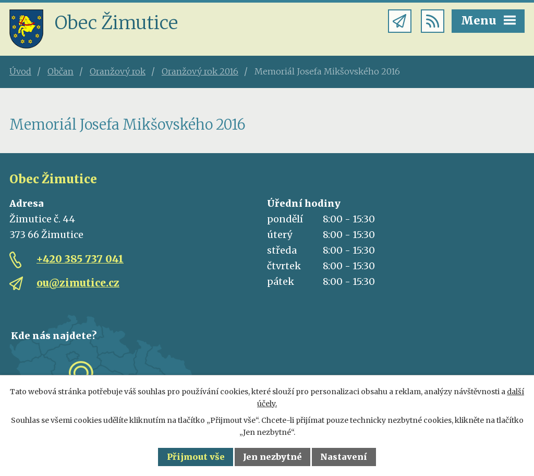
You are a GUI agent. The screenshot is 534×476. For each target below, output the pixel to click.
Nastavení (343, 457)
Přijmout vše (196, 457)
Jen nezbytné (272, 457)
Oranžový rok (117, 71)
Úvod (20, 71)
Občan (60, 71)
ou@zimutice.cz (78, 283)
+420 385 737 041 (80, 259)
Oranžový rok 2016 (200, 71)
